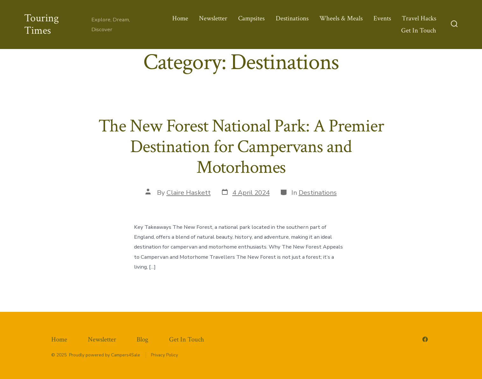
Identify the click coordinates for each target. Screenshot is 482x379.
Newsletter (213, 18)
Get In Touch (418, 30)
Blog (142, 339)
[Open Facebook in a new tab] (425, 339)
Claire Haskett (189, 192)
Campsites (251, 18)
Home (180, 18)
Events (382, 18)
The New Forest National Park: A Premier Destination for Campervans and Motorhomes (241, 146)
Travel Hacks (419, 18)
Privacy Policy (164, 355)
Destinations (292, 18)
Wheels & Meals (341, 18)
